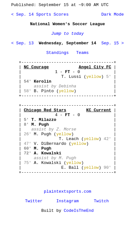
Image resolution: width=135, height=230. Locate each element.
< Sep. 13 (22, 43)
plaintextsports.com (67, 191)
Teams (82, 52)
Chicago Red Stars (45, 110)
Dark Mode (111, 14)
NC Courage (36, 67)
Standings (57, 52)
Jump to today (67, 33)
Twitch (101, 201)
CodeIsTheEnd (79, 210)
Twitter (34, 201)
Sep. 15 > (112, 43)
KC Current (98, 110)
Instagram (67, 201)
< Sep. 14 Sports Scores (39, 14)
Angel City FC (95, 67)
